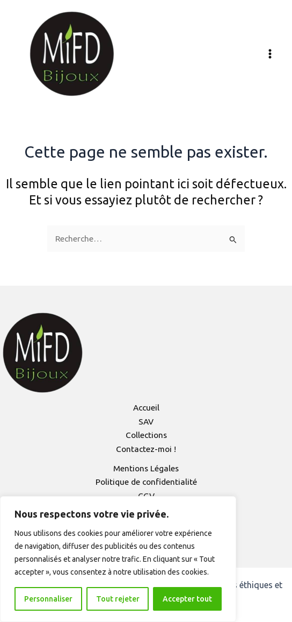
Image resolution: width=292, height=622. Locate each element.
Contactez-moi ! (146, 449)
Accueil (146, 407)
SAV (146, 421)
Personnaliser (48, 599)
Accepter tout (187, 599)
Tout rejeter (118, 599)
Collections (146, 435)
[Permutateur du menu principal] (270, 54)
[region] (118, 559)
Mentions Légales (146, 468)
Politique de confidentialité (146, 481)
